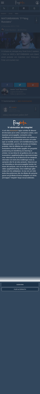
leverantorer (14, 130)
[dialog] (20, 256)
